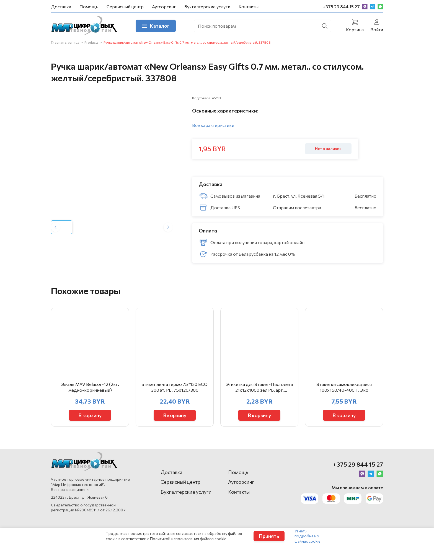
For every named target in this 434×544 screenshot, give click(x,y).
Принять (269, 536)
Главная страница (65, 42)
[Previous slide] (55, 227)
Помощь (88, 6)
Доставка (61, 6)
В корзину (90, 415)
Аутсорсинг (164, 6)
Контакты (249, 6)
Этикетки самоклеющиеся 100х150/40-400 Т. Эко (344, 387)
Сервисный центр (125, 6)
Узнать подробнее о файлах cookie (307, 536)
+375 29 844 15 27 (341, 6)
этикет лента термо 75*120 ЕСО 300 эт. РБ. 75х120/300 (175, 387)
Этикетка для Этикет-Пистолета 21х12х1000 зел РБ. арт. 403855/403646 (259, 387)
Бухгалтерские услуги (207, 6)
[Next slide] (168, 227)
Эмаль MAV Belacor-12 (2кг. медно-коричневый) (90, 387)
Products (91, 42)
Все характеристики (213, 125)
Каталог (155, 26)
